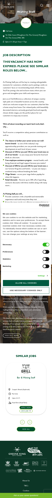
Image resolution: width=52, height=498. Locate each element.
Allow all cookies (26, 283)
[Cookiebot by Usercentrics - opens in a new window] (39, 205)
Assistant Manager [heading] (26, 377)
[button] (41, 5)
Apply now (26, 407)
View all (26, 429)
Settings (41, 276)
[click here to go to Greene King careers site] (26, 459)
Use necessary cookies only (26, 290)
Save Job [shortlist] (24, 411)
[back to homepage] (9, 5)
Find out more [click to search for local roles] (12, 335)
